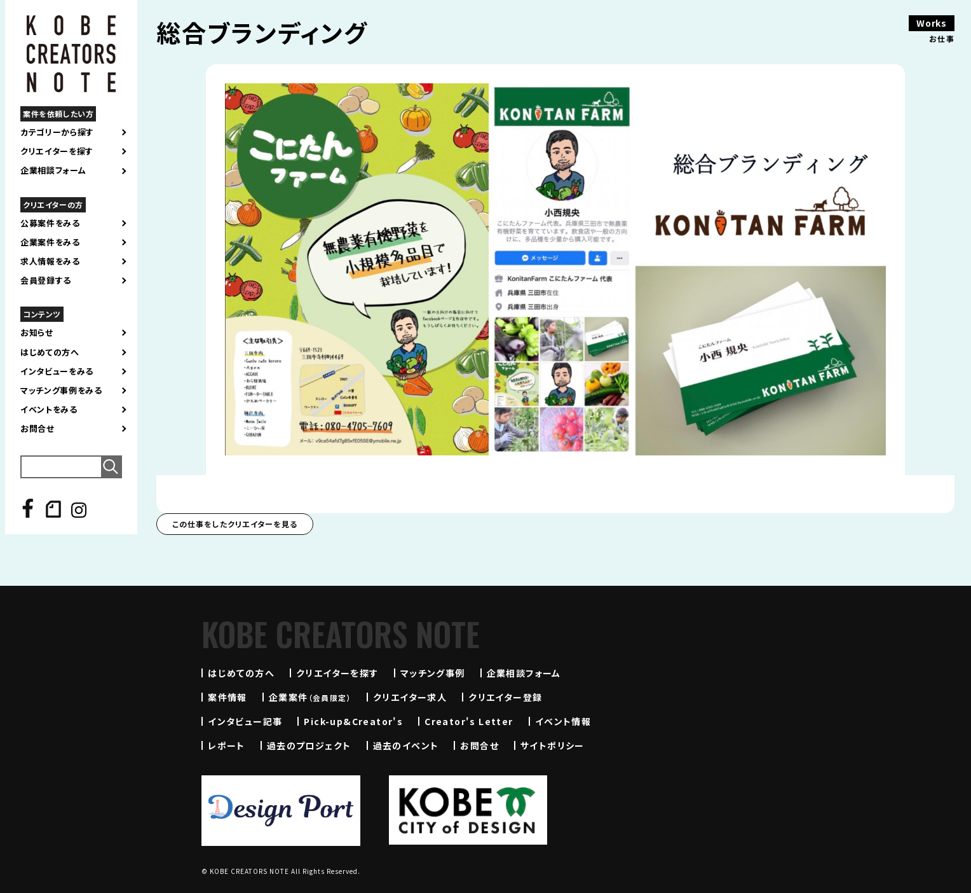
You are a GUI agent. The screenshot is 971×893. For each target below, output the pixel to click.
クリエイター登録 (505, 697)
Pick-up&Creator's (353, 721)
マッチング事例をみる (61, 390)
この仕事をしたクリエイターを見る (234, 523)
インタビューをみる (56, 371)
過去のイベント (406, 745)
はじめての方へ (49, 352)
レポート (226, 745)
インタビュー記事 (245, 721)
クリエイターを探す (56, 151)
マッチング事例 (432, 673)
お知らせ (36, 332)
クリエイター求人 (410, 697)
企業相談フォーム (53, 170)
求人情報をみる (50, 261)
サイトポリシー (552, 745)
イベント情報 (563, 721)
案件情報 (227, 697)
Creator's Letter (468, 721)
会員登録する (45, 280)
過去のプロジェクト (309, 745)
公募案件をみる (50, 223)
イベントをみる (49, 409)
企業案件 (310, 697)
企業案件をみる (50, 242)
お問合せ (37, 428)
